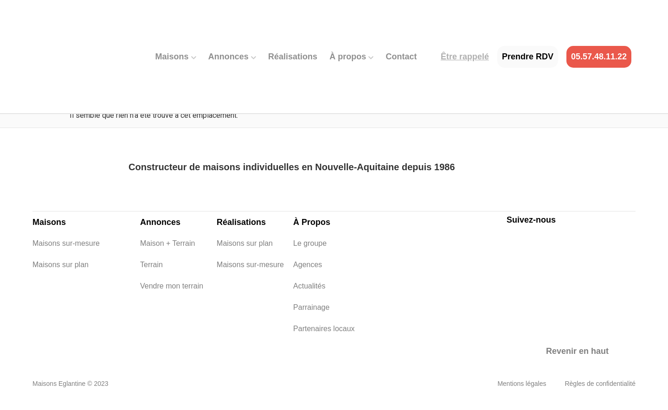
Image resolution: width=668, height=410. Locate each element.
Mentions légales (521, 383)
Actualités (299, 286)
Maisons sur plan (39, 265)
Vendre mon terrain (146, 286)
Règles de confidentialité (600, 383)
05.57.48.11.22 (599, 56)
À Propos (311, 222)
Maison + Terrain (146, 243)
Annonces (232, 56)
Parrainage (299, 307)
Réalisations (292, 56)
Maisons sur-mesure (39, 243)
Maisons (175, 56)
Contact (401, 56)
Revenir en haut (577, 351)
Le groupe (299, 243)
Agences (299, 265)
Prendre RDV (527, 56)
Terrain (146, 265)
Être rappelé (465, 56)
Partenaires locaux (299, 329)
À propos (351, 56)
